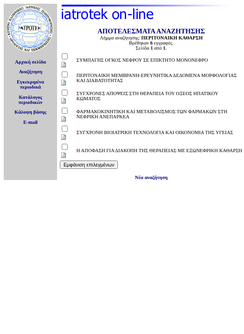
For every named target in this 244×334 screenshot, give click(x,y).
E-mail (30, 122)
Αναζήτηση (30, 71)
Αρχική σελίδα (30, 61)
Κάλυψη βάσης (30, 112)
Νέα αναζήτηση (151, 177)
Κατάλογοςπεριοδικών (31, 100)
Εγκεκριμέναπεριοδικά (30, 84)
